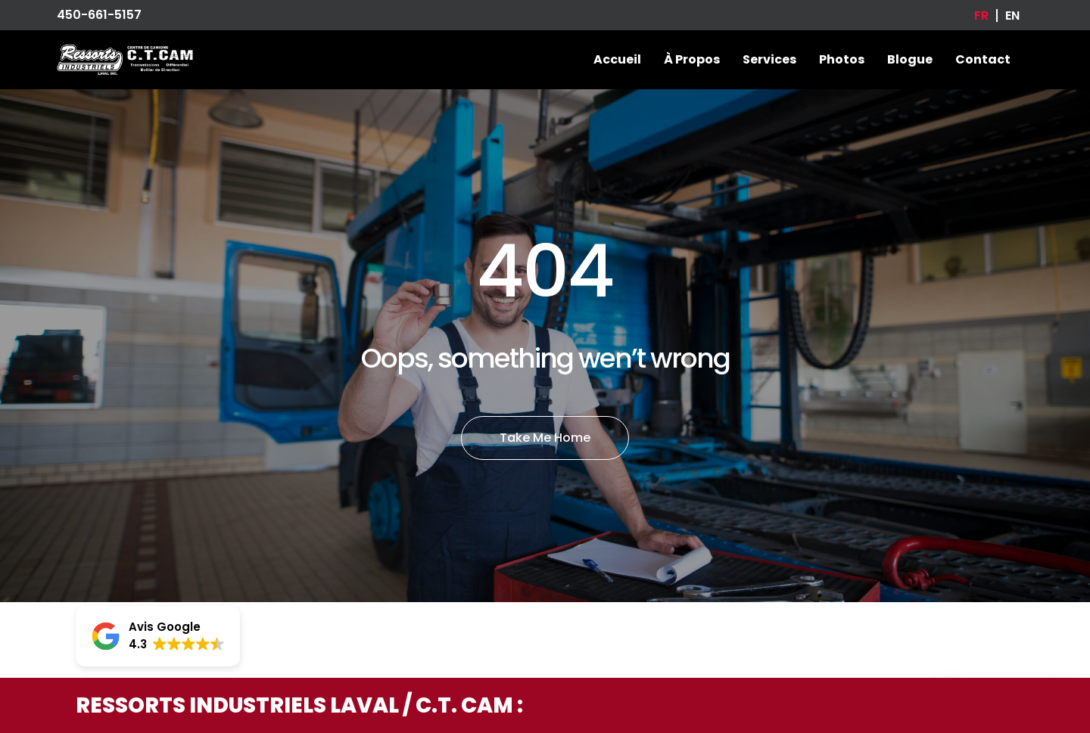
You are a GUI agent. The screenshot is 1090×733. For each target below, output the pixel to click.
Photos (841, 59)
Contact (983, 59)
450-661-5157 (99, 14)
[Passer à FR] (981, 15)
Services (769, 59)
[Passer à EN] (1012, 15)
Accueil (617, 59)
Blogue (910, 59)
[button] (158, 636)
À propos (692, 59)
